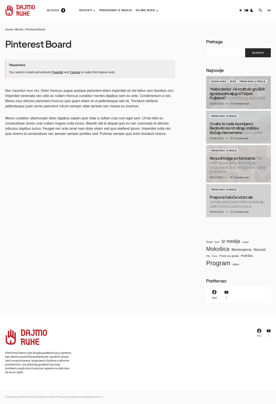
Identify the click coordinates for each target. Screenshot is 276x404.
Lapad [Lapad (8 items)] (245, 242)
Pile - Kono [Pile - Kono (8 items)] (211, 256)
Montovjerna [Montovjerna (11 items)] (241, 250)
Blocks (19, 29)
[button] (246, 10)
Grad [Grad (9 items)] (209, 241)
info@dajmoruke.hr (91, 396)
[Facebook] (214, 295)
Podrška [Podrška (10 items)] (247, 255)
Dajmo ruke (218, 81)
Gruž (233, 81)
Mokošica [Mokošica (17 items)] (217, 249)
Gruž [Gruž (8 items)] (216, 242)
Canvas (75, 72)
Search (258, 52)
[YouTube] (226, 295)
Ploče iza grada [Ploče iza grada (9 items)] (229, 255)
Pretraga (214, 41)
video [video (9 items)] (235, 264)
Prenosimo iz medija (253, 81)
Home (9, 29)
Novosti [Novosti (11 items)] (259, 250)
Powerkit (57, 72)
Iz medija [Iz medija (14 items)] (230, 241)
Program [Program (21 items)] (218, 263)
